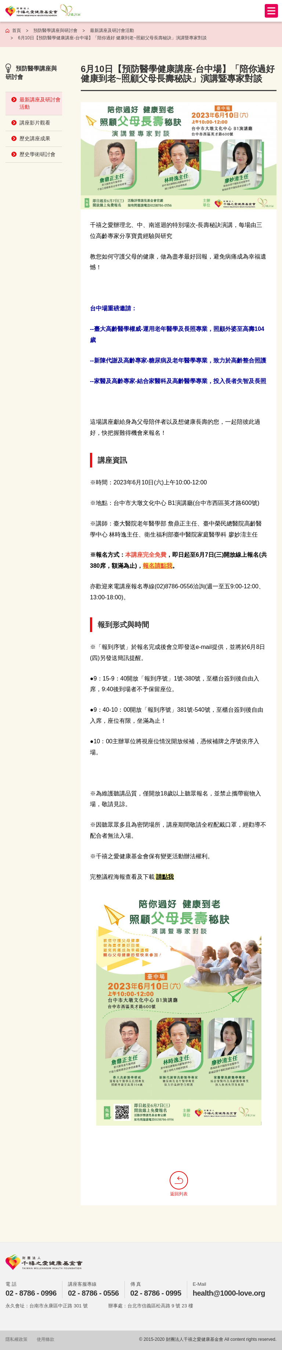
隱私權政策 (17, 1339)
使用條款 (45, 1339)
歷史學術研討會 (37, 154)
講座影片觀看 (34, 123)
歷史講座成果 (34, 138)
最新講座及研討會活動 (40, 103)
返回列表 (179, 1183)
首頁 (16, 30)
